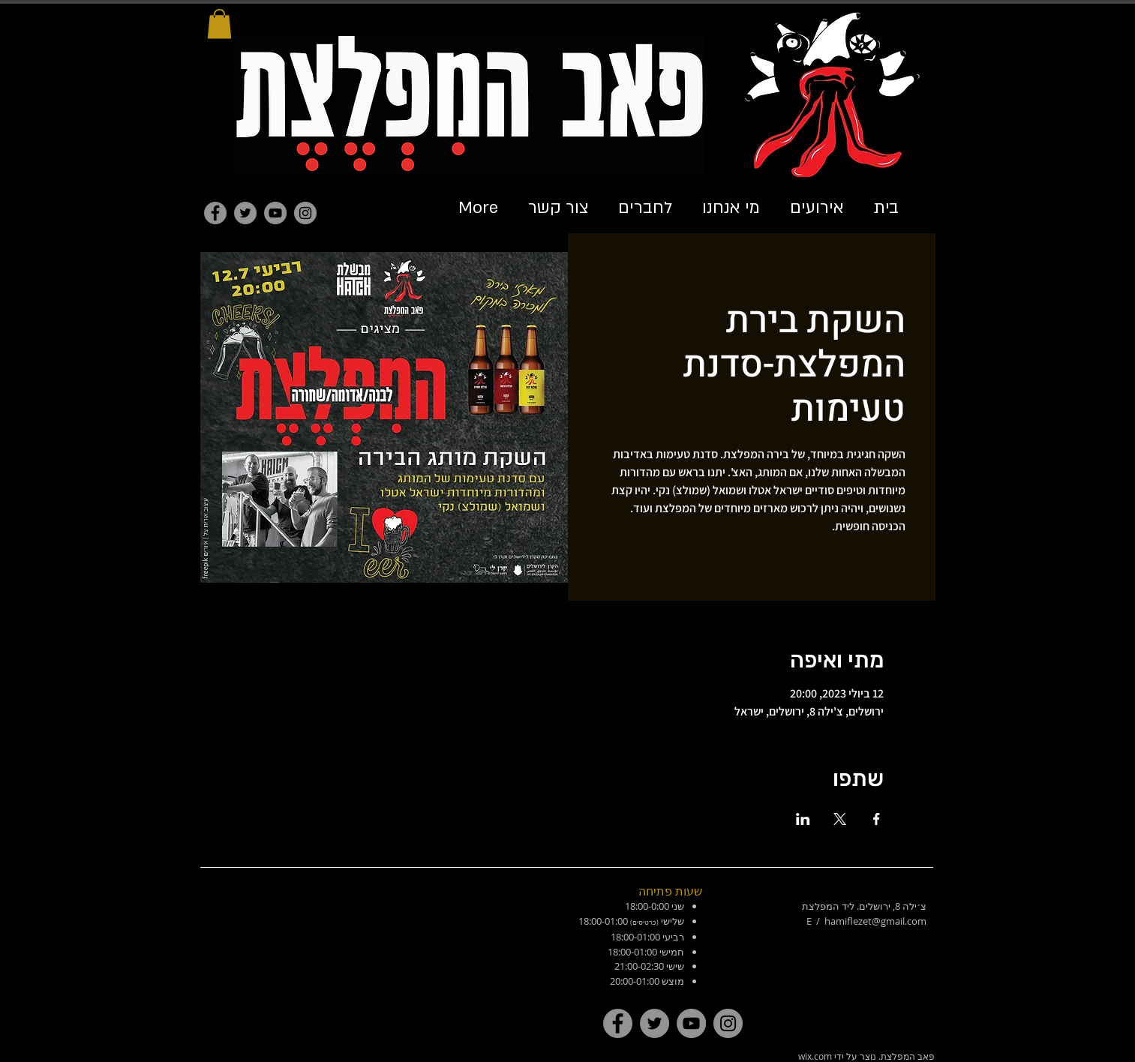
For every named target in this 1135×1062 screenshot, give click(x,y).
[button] (219, 23)
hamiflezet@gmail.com (875, 921)
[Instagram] (305, 213)
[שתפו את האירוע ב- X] (840, 819)
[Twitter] (245, 213)
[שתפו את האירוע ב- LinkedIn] (803, 819)
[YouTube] (275, 213)
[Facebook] (215, 213)
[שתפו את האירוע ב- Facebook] (876, 819)
